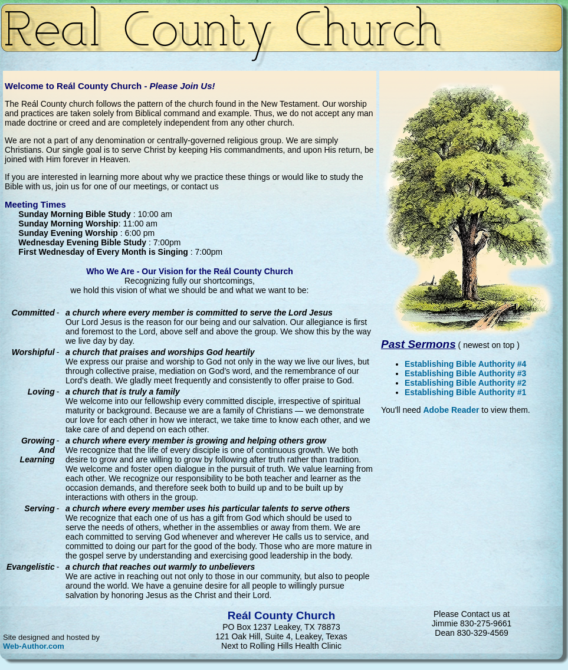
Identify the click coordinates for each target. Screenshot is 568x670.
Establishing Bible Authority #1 (465, 392)
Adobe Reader (451, 410)
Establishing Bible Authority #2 (465, 382)
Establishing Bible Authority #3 (465, 373)
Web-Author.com (33, 646)
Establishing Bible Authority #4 (465, 364)
